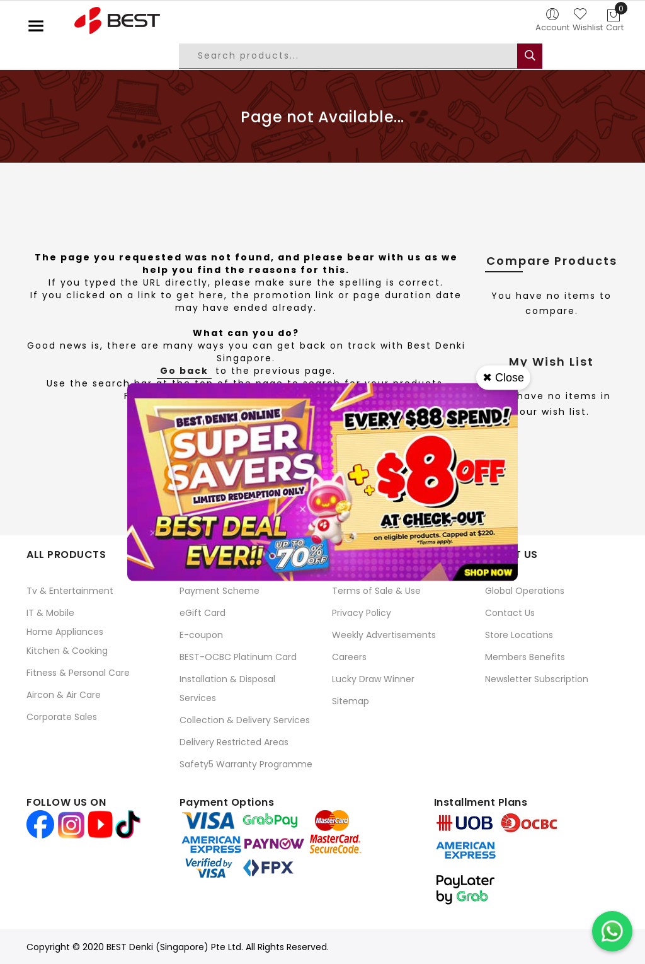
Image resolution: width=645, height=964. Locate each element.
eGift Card (202, 613)
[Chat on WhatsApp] (612, 931)
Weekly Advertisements (384, 635)
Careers (349, 657)
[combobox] (358, 56)
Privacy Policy (361, 613)
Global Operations (524, 590)
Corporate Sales (61, 717)
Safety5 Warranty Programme (246, 764)
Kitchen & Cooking (67, 650)
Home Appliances (64, 631)
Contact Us (510, 613)
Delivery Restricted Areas (234, 742)
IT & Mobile (50, 613)
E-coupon (201, 635)
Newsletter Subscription (536, 679)
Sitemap (350, 701)
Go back (184, 370)
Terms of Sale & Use (376, 590)
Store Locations (519, 635)
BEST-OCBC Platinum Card (238, 657)
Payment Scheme (220, 590)
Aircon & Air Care (63, 694)
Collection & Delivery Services (245, 720)
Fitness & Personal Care (78, 672)
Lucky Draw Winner (373, 679)
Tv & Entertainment (69, 590)
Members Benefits (525, 657)
